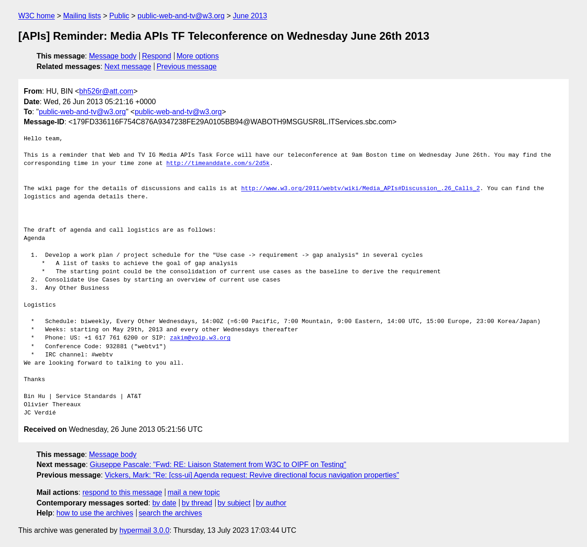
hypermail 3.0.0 (144, 530)
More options (198, 56)
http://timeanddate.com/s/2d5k (218, 163)
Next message (128, 66)
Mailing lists (82, 16)
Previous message (187, 66)
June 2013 (250, 16)
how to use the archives (95, 513)
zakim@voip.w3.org (200, 338)
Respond (156, 56)
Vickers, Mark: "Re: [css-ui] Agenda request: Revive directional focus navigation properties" (252, 475)
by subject (233, 503)
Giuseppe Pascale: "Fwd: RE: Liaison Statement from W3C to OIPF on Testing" (218, 464)
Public (119, 16)
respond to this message (122, 492)
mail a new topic (194, 492)
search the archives (170, 513)
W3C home (36, 16)
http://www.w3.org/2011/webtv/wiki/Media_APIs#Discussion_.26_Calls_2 (360, 189)
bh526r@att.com (106, 91)
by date (164, 503)
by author (271, 503)
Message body (113, 56)
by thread (197, 503)
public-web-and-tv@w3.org (181, 16)
